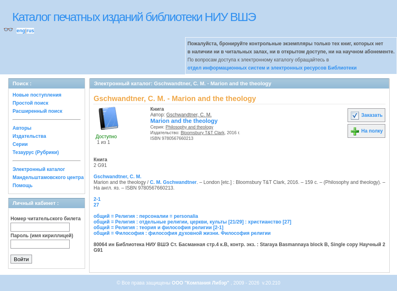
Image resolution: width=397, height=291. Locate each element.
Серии (20, 144)
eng (21, 31)
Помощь (22, 185)
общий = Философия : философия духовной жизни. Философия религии (182, 233)
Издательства (29, 136)
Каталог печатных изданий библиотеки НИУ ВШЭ (134, 16)
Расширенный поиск (37, 111)
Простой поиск (30, 103)
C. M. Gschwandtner (173, 182)
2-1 (97, 199)
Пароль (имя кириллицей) (42, 235)
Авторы (22, 128)
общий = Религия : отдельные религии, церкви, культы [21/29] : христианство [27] (192, 222)
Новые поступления (37, 95)
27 (96, 205)
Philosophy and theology (189, 126)
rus (30, 31)
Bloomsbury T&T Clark (202, 132)
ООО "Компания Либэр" (201, 283)
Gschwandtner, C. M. (189, 115)
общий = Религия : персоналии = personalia (146, 216)
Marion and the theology (184, 121)
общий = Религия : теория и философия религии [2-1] (159, 227)
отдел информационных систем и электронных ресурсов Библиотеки (272, 68)
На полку (366, 131)
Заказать (366, 115)
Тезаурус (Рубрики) (36, 152)
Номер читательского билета (46, 218)
